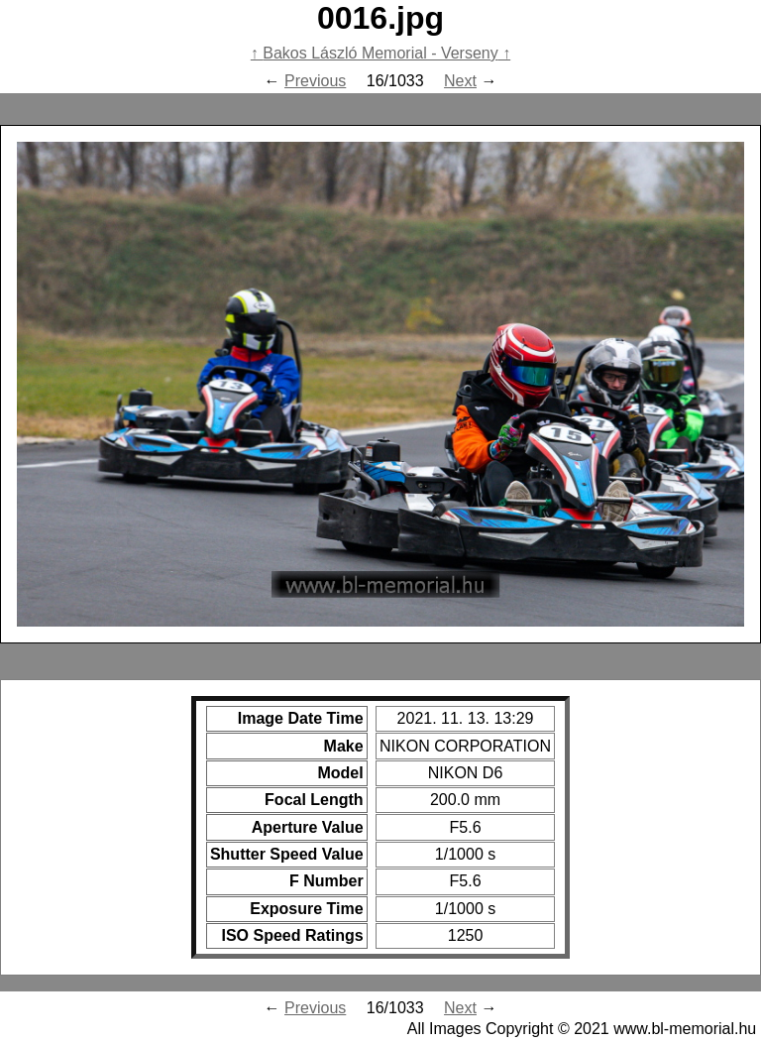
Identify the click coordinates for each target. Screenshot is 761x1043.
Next (460, 80)
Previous (315, 80)
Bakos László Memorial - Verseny (380, 53)
